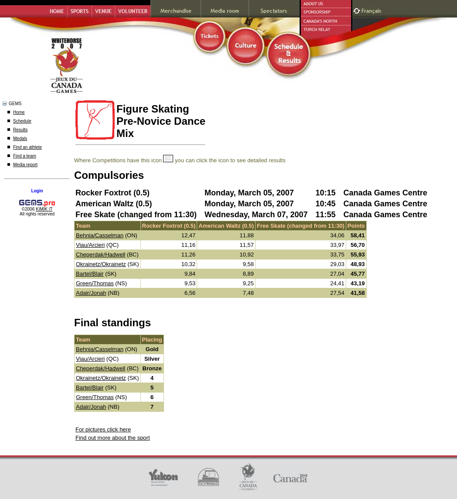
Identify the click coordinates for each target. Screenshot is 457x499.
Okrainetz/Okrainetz (101, 264)
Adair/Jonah (91, 293)
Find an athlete (27, 147)
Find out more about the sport (112, 437)
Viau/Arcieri (90, 245)
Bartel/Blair (90, 273)
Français (372, 10)
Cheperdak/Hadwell (100, 254)
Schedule (22, 121)
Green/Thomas (95, 283)
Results (20, 129)
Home (19, 112)
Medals (20, 138)
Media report (25, 164)
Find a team (24, 156)
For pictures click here (103, 429)
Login (37, 190)
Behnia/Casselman (99, 235)
